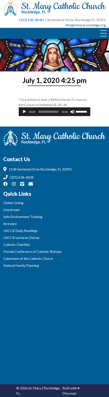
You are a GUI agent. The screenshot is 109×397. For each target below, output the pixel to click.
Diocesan (69, 393)
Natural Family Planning (21, 265)
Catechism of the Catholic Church (28, 258)
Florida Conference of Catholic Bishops (32, 251)
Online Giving (13, 203)
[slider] (48, 112)
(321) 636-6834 (31, 20)
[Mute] (72, 112)
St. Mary (35, 388)
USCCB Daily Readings (20, 230)
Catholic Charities (16, 244)
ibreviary (10, 223)
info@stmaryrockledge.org (85, 25)
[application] (55, 111)
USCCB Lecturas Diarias (21, 237)
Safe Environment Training (22, 217)
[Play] (24, 112)
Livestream (11, 210)
